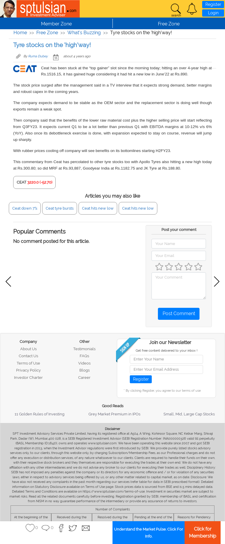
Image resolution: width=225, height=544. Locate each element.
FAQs (84, 356)
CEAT (21, 182)
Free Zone (47, 32)
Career (84, 377)
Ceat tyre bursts (60, 208)
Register (213, 4)
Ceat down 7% (24, 208)
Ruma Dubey (38, 56)
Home (20, 32)
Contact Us (28, 356)
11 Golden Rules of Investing (39, 414)
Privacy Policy (28, 370)
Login (213, 13)
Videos (84, 363)
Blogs (84, 370)
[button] (192, 9)
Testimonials (84, 349)
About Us (28, 349)
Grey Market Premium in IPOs (114, 414)
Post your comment (178, 229)
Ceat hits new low (98, 208)
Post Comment (179, 313)
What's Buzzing (84, 32)
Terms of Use (28, 363)
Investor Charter (28, 377)
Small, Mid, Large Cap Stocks (189, 414)
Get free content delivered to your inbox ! (166, 351)
